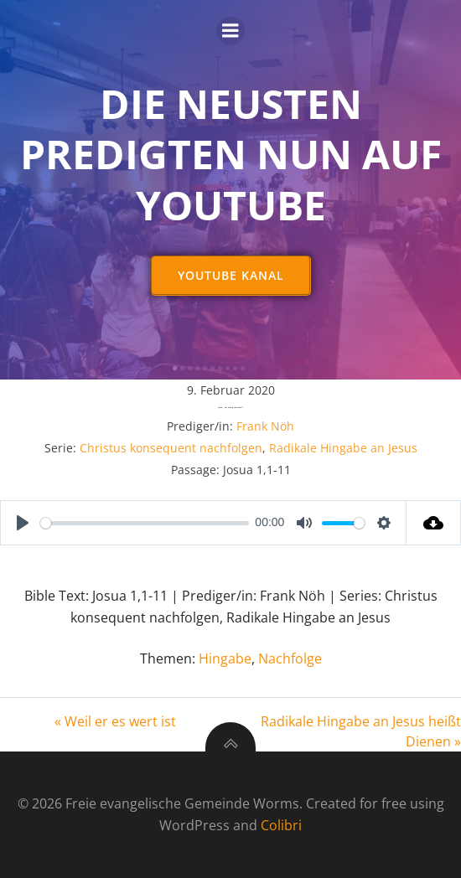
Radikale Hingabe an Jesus (343, 448)
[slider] (144, 523)
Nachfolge (290, 658)
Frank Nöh (265, 426)
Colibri (281, 825)
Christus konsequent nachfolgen (171, 448)
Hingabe (225, 658)
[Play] (22, 522)
